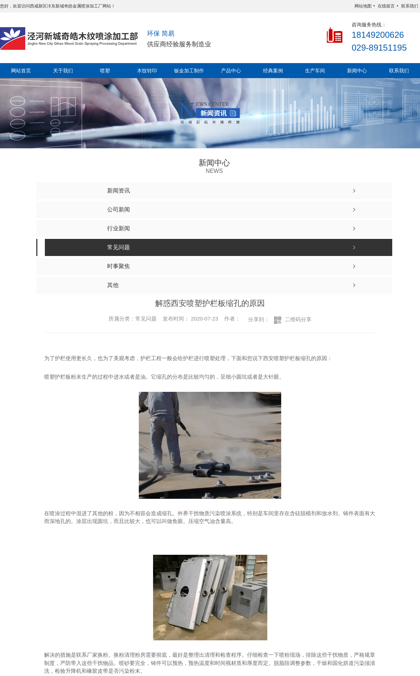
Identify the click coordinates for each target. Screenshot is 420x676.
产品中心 (231, 70)
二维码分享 (298, 319)
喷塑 (105, 70)
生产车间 (315, 70)
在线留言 (386, 6)
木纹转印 (147, 70)
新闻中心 (357, 70)
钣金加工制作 (189, 70)
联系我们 (409, 6)
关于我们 (63, 70)
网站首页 (21, 70)
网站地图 (363, 6)
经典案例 (273, 70)
